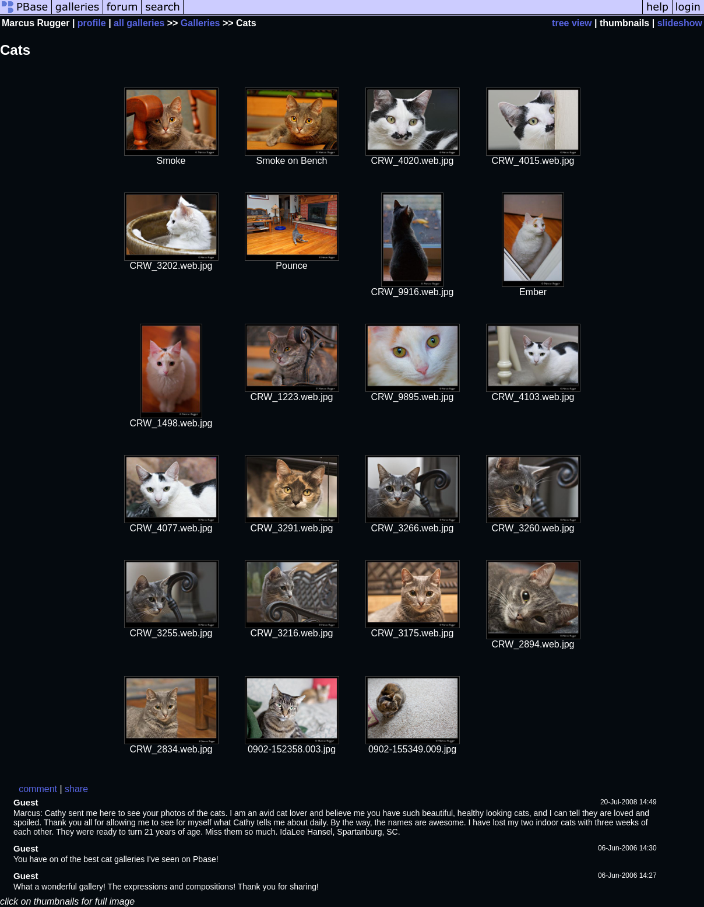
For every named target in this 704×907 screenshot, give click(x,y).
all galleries (139, 23)
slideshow (679, 23)
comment (38, 789)
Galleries (200, 23)
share (76, 789)
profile (92, 23)
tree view (572, 23)
